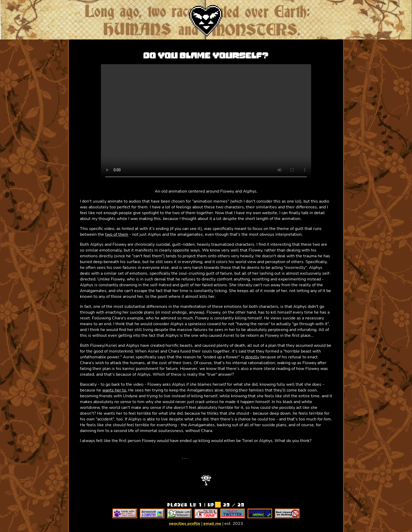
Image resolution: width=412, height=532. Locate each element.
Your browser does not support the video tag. (206, 123)
